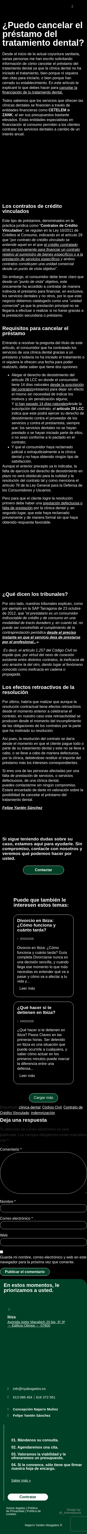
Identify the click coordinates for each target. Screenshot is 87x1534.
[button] (72, 6)
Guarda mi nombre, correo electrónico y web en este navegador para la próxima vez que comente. (43, 1259)
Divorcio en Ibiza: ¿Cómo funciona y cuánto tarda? (36, 925)
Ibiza (11, 1317)
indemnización (43, 1113)
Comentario (11, 1149)
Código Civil (62, 650)
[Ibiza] (9, 1309)
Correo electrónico (16, 1218)
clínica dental (30, 1107)
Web (4, 1235)
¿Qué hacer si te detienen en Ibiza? (36, 1010)
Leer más (27, 988)
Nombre (8, 1202)
